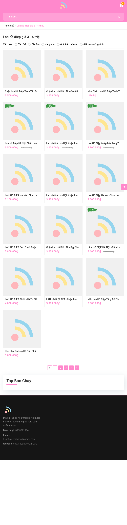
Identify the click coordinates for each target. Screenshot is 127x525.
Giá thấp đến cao (67, 44)
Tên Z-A (34, 44)
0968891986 (22, 430)
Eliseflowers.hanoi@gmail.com (19, 439)
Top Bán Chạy (18, 380)
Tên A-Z (20, 44)
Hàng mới (48, 44)
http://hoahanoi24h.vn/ (25, 443)
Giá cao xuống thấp (92, 44)
